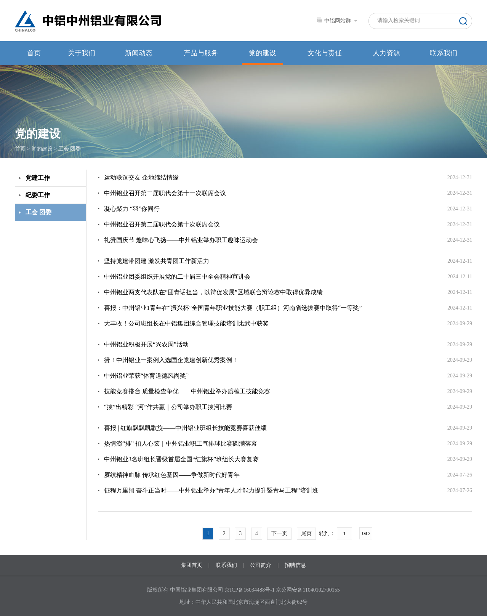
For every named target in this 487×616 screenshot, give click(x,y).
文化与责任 (325, 53)
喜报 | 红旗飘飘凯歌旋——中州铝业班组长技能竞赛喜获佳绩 (185, 428)
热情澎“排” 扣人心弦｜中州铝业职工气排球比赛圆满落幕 (180, 443)
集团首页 (191, 565)
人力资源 (386, 53)
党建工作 (38, 178)
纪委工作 (38, 195)
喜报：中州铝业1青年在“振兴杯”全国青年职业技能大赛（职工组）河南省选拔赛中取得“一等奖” (233, 308)
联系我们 (443, 53)
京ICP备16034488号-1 (250, 590)
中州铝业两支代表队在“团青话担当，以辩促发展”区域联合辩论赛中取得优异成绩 (213, 292)
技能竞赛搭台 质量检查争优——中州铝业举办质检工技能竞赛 (187, 391)
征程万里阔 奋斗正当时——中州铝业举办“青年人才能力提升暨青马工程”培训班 (211, 490)
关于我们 (81, 53)
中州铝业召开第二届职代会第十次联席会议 (162, 224)
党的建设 (262, 53)
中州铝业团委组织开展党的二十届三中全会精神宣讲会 (177, 276)
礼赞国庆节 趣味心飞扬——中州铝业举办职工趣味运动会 (181, 240)
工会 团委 (69, 149)
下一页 (279, 533)
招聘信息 (295, 565)
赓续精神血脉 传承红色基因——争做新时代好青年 (172, 475)
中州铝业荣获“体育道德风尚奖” (146, 375)
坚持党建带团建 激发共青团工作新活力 (156, 261)
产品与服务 (201, 53)
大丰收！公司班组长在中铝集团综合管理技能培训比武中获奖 (186, 323)
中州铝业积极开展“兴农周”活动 (146, 344)
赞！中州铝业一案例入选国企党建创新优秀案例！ (171, 360)
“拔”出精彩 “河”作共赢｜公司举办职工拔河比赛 (168, 407)
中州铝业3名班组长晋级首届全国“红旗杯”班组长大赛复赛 (181, 459)
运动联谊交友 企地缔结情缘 (141, 177)
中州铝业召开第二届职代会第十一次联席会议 (165, 193)
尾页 (306, 533)
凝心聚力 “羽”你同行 (132, 208)
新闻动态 (138, 53)
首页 (34, 53)
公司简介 (260, 565)
